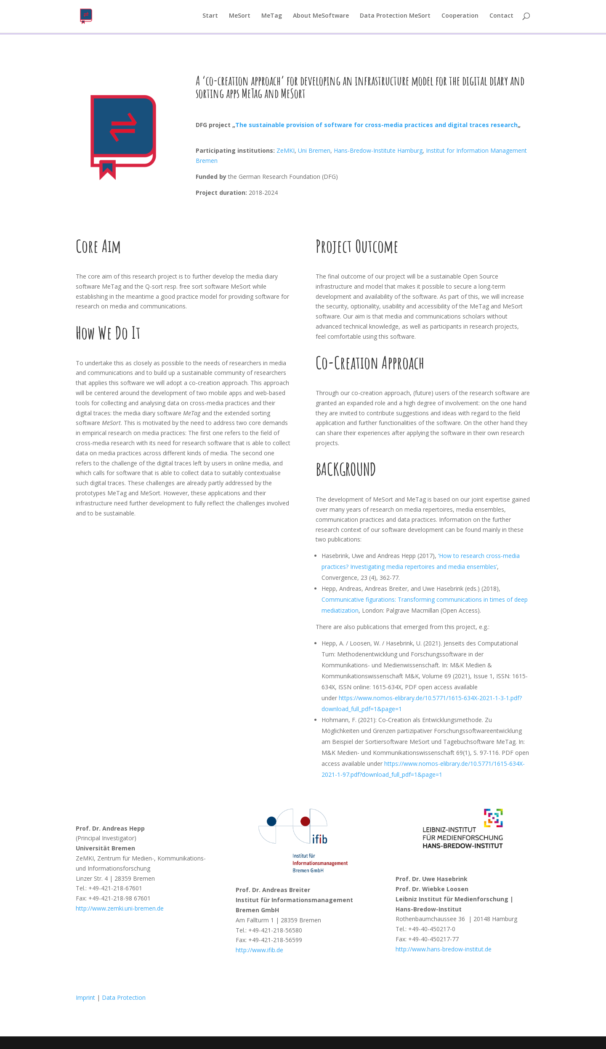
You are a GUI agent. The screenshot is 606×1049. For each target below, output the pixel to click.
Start (210, 17)
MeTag (271, 17)
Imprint (85, 997)
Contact (501, 17)
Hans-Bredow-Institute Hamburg (378, 150)
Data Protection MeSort (395, 17)
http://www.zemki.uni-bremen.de (120, 908)
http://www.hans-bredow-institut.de (444, 949)
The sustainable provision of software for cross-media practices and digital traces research (376, 125)
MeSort (239, 17)
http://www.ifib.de (259, 950)
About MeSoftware (321, 17)
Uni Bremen (314, 150)
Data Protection (124, 997)
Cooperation (459, 17)
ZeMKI (285, 150)
